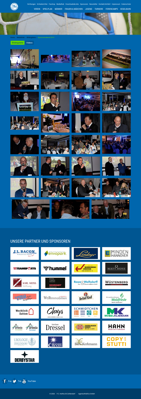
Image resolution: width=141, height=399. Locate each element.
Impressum (116, 4)
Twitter (21, 381)
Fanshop (52, 4)
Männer (58, 9)
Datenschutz (126, 4)
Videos (29, 43)
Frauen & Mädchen (74, 9)
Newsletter (93, 4)
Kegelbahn (125, 9)
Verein (37, 9)
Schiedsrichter (42, 4)
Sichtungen (31, 4)
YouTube (32, 381)
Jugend (88, 9)
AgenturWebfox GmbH (86, 394)
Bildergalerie (17, 43)
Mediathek (60, 4)
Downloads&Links (72, 4)
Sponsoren (84, 4)
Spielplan (47, 9)
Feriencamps (112, 9)
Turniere (99, 9)
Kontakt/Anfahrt (104, 4)
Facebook (12, 381)
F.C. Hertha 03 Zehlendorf (66, 394)
